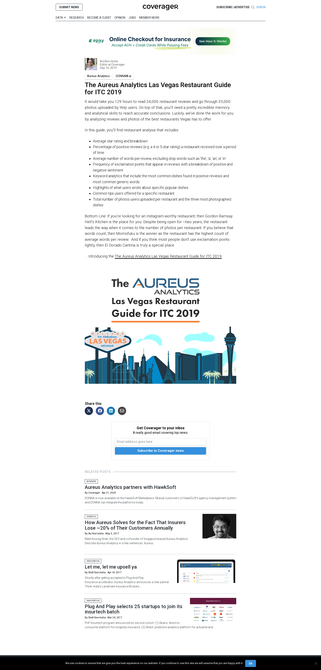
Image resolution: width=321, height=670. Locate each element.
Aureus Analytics (98, 76)
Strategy (91, 517)
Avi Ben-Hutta (109, 61)
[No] (316, 663)
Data (61, 17)
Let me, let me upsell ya (111, 567)
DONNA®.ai (123, 76)
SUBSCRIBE (224, 7)
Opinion (119, 17)
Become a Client (99, 17)
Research (76, 17)
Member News (149, 17)
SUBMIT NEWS (69, 7)
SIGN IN (261, 7)
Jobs (132, 17)
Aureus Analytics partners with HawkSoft (130, 487)
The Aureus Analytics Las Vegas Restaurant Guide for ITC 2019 (168, 256)
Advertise (242, 7)
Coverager (118, 64)
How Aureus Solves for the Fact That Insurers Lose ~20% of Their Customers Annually (135, 525)
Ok (250, 663)
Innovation (93, 561)
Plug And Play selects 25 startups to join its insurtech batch (133, 609)
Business (91, 481)
